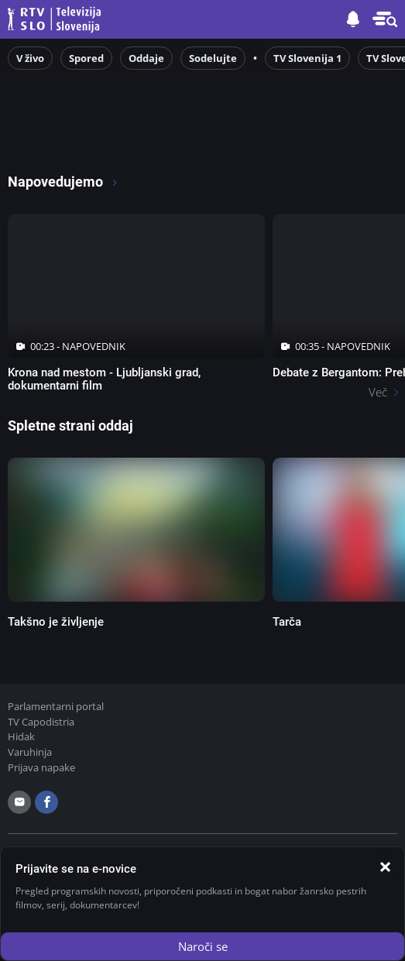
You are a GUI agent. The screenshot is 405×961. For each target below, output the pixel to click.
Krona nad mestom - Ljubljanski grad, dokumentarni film (104, 379)
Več (378, 392)
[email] (19, 802)
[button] (384, 19)
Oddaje (146, 58)
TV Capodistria (41, 722)
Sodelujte (213, 58)
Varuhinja (30, 752)
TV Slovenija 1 (307, 58)
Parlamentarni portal (56, 706)
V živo (30, 58)
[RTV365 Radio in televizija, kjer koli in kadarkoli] (140, 140)
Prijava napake (41, 767)
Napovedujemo (63, 181)
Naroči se (203, 946)
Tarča (287, 622)
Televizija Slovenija (56, 19)
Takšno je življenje (56, 622)
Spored (86, 58)
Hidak (21, 736)
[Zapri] (384, 866)
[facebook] (46, 802)
